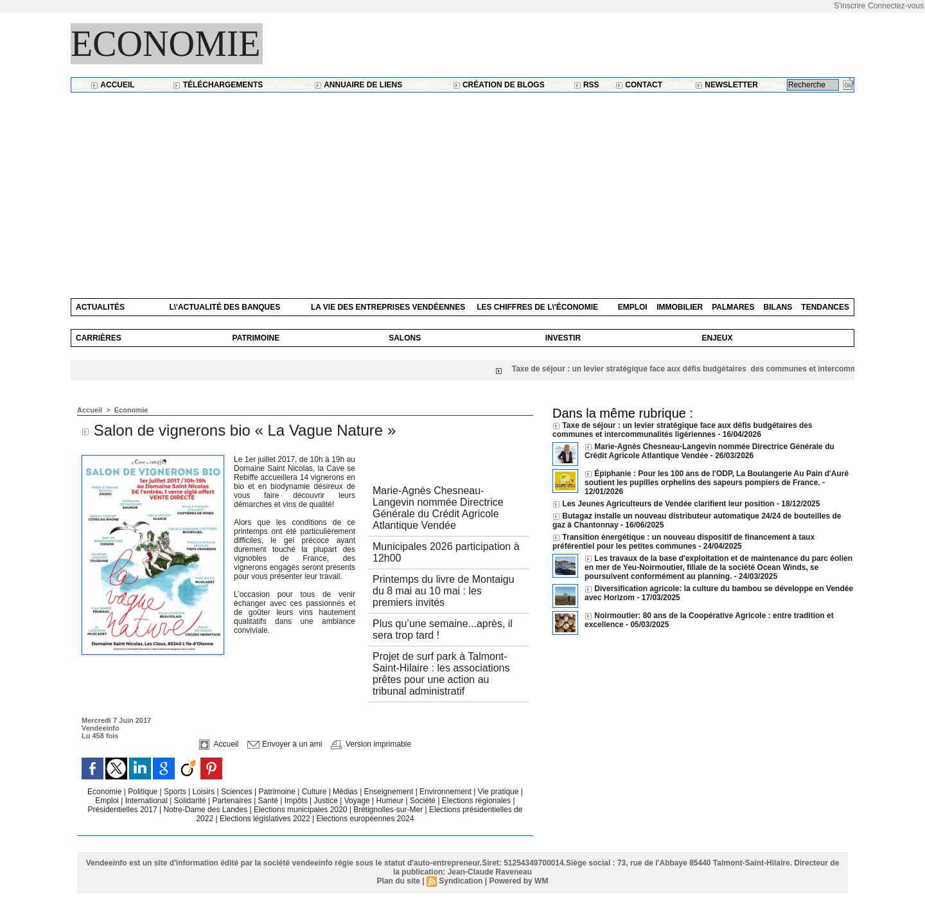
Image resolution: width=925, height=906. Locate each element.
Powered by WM (518, 880)
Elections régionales (477, 800)
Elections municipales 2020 (300, 809)
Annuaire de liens (358, 85)
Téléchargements (218, 85)
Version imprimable (371, 744)
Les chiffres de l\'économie (537, 307)
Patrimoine (256, 337)
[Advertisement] (462, 189)
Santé (269, 800)
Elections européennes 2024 (365, 818)
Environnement (445, 791)
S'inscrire (849, 5)
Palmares (733, 307)
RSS (586, 85)
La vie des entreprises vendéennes (388, 307)
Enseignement (390, 791)
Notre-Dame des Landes (206, 809)
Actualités (100, 307)
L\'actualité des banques (224, 307)
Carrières (98, 337)
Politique (143, 791)
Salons (405, 337)
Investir (563, 337)
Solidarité (191, 800)
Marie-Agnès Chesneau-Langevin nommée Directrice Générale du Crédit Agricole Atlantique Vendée (438, 508)
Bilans (778, 307)
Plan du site (398, 880)
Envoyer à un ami (284, 744)
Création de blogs (499, 85)
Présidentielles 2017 (123, 809)
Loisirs (205, 791)
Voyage (357, 800)
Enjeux (716, 337)
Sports (176, 791)
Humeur (391, 800)
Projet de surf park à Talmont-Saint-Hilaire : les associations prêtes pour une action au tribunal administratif (441, 674)
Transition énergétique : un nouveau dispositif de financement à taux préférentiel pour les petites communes (683, 542)
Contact (638, 85)
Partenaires (233, 800)
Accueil (112, 85)
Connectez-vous (896, 5)
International (147, 800)
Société (423, 800)
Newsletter (726, 85)
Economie (166, 44)
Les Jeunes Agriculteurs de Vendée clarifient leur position (668, 503)
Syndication (460, 880)
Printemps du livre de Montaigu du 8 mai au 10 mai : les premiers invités (444, 591)
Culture (315, 791)
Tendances (825, 307)
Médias (346, 791)
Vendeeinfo (100, 728)
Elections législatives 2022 (265, 818)
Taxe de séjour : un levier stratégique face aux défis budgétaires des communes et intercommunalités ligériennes (682, 430)
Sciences (237, 791)
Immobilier (679, 307)
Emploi (633, 307)
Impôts (296, 800)
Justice (327, 800)
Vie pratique (499, 791)
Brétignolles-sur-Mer (389, 809)
